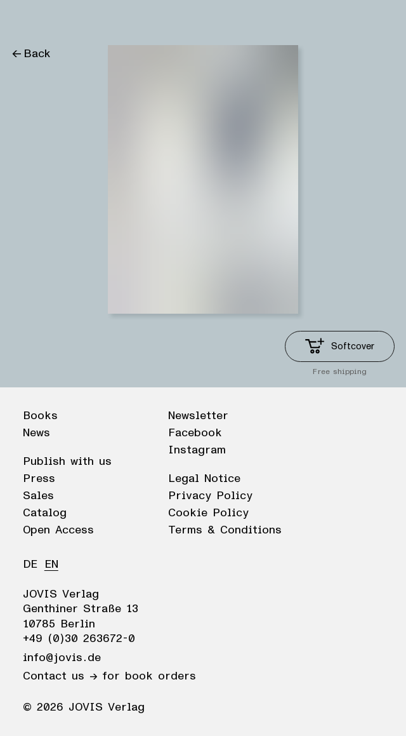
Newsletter (198, 416)
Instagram (197, 450)
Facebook (195, 433)
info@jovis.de (62, 658)
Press (39, 479)
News (36, 433)
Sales (38, 496)
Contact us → (60, 676)
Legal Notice (204, 479)
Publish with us (67, 461)
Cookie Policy (208, 513)
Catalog (45, 513)
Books (40, 416)
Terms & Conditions (225, 530)
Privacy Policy (210, 496)
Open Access (58, 530)
